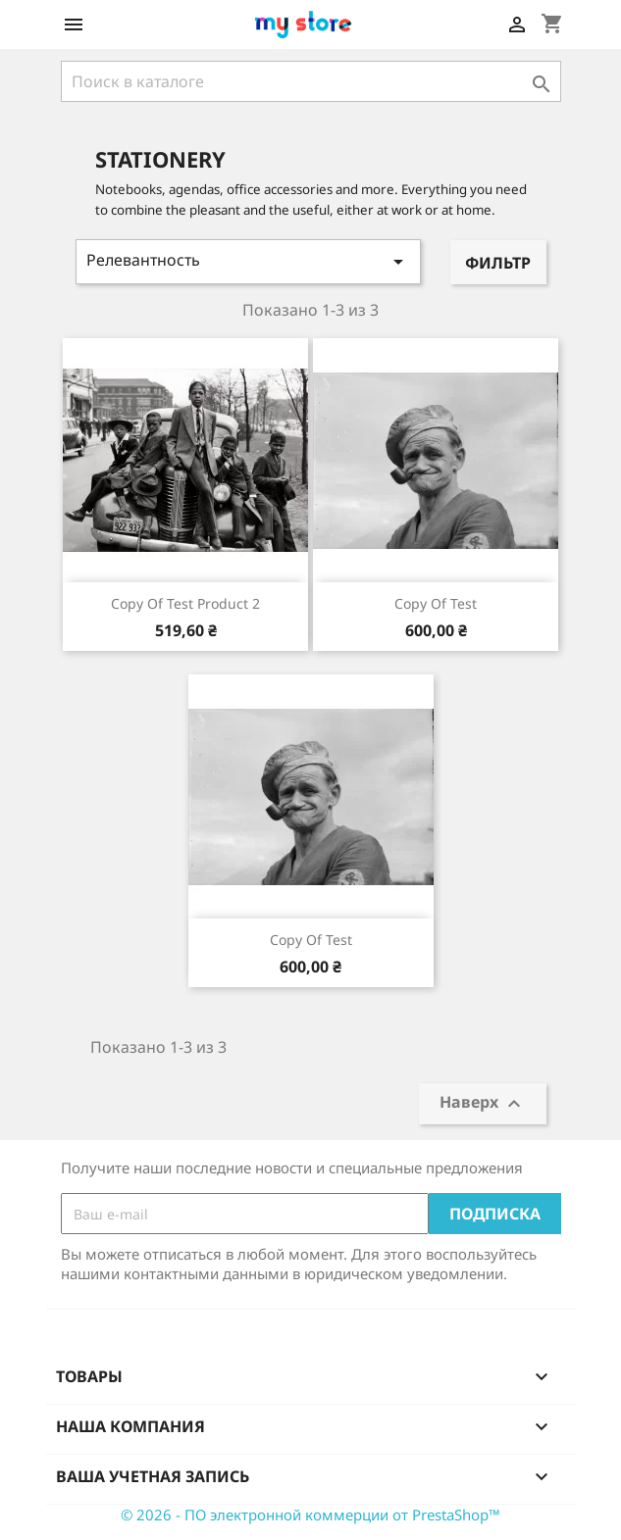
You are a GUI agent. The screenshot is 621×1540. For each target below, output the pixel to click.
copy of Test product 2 (185, 603)
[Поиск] (311, 81)
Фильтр (498, 262)
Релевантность (248, 261)
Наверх (483, 1104)
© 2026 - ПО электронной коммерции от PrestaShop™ (310, 1514)
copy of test (435, 603)
